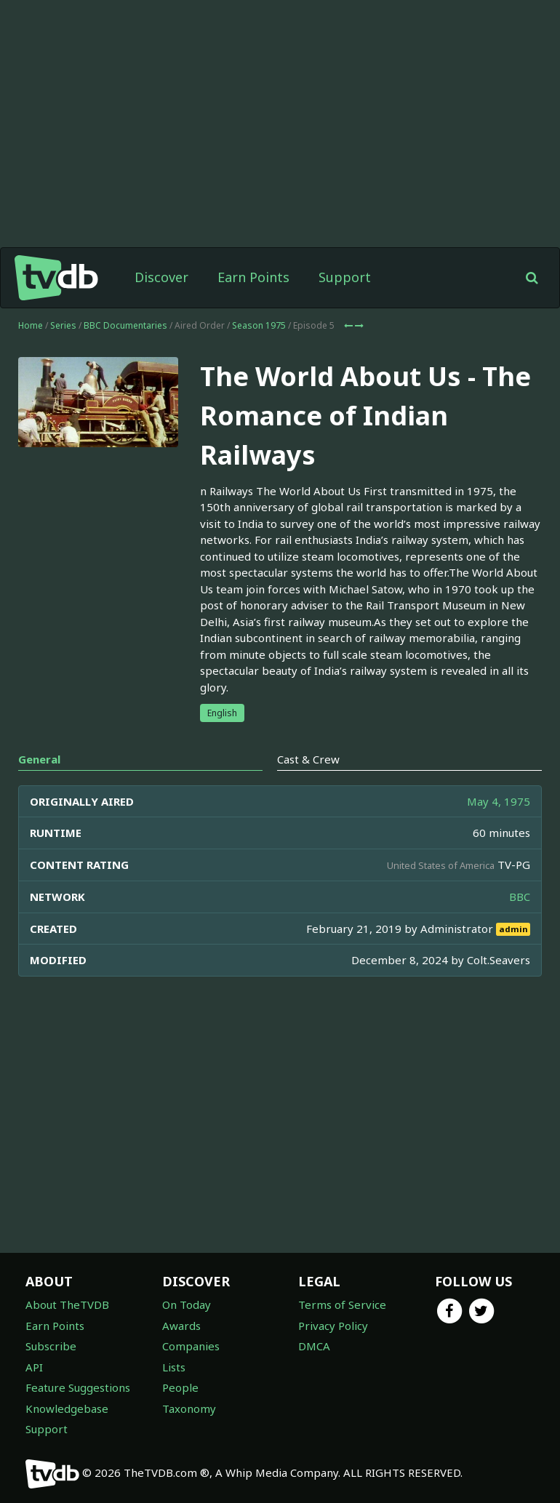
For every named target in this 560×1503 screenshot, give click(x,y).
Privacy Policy (333, 1325)
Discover (161, 277)
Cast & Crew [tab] (308, 759)
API (34, 1367)
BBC (519, 896)
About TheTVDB (67, 1304)
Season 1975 (259, 325)
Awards (181, 1325)
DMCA (314, 1346)
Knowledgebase (66, 1408)
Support (345, 277)
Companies (191, 1346)
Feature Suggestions (77, 1387)
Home (30, 325)
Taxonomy (189, 1408)
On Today (186, 1304)
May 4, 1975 (498, 801)
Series (63, 325)
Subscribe (50, 1346)
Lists (173, 1367)
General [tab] (39, 759)
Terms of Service (342, 1304)
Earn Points (253, 277)
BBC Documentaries (125, 325)
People (180, 1387)
